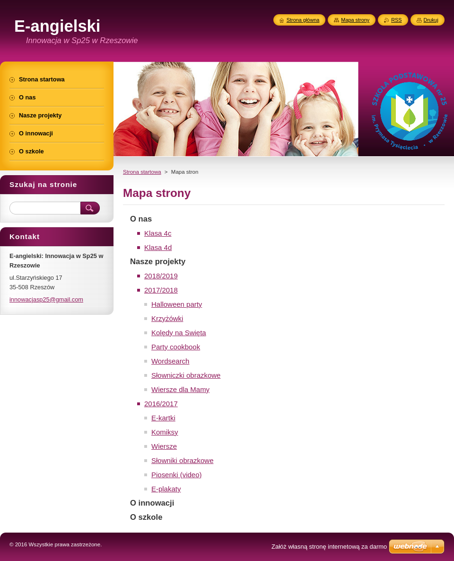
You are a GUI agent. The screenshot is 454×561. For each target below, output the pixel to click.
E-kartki (163, 418)
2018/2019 (161, 276)
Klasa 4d (158, 247)
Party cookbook (175, 347)
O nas (141, 218)
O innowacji (152, 503)
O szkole (146, 517)
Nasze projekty (157, 261)
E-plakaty (166, 489)
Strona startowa (142, 172)
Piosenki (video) (176, 475)
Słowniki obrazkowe (182, 460)
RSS (396, 20)
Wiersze (164, 446)
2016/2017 (161, 404)
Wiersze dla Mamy (180, 389)
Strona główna (303, 20)
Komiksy (164, 432)
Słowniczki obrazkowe (185, 375)
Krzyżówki (167, 318)
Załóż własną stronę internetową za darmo (329, 546)
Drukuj (431, 20)
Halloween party (176, 304)
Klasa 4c (157, 233)
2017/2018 (161, 290)
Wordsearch (170, 361)
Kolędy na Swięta (178, 333)
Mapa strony (355, 20)
